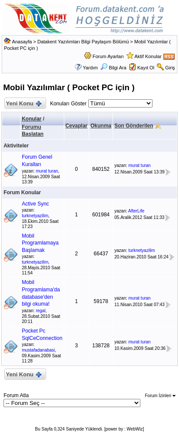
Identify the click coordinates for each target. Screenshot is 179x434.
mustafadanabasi (38, 350)
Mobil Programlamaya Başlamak (40, 243)
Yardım (90, 67)
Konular (31, 119)
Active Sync (35, 204)
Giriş (170, 67)
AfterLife (136, 211)
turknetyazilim (35, 215)
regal (40, 310)
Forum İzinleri (160, 395)
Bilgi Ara (113, 67)
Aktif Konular (147, 56)
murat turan (47, 171)
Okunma (100, 126)
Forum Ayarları (108, 56)
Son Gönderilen (133, 126)
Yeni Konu (23, 104)
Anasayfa (22, 41)
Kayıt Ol (145, 67)
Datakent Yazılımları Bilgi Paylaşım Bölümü (83, 41)
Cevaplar (77, 126)
